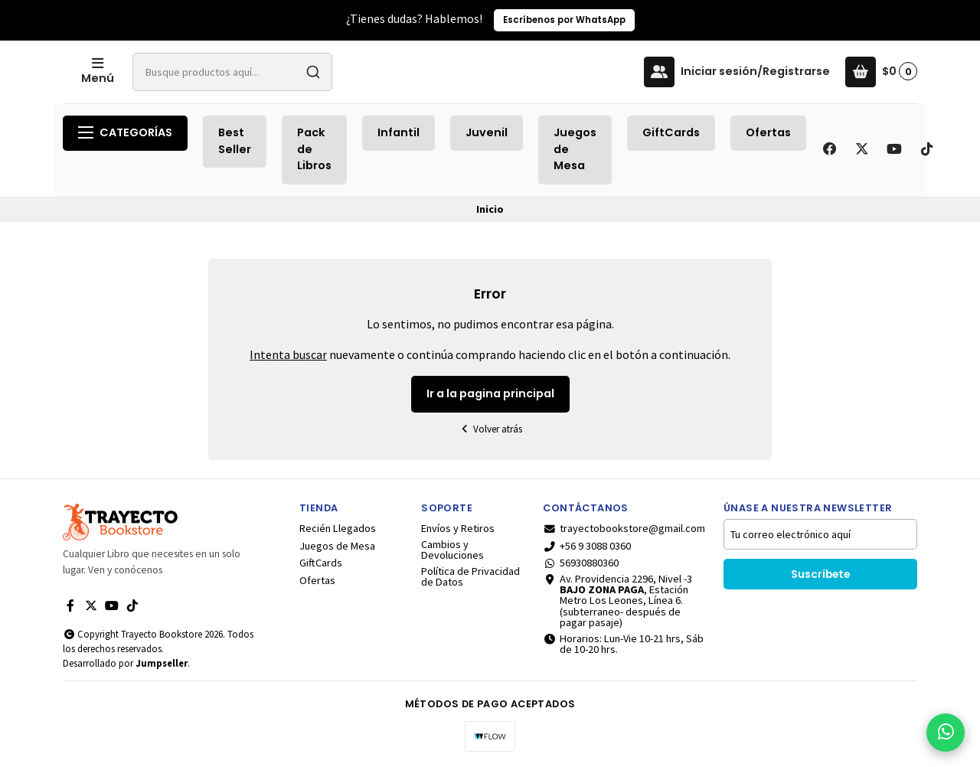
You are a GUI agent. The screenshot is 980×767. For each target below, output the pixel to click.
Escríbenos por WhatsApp (564, 20)
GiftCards (671, 132)
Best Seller (234, 141)
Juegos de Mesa (575, 149)
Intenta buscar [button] (288, 354)
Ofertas (768, 132)
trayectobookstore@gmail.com (624, 528)
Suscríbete (820, 574)
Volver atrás (490, 429)
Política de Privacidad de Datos (470, 577)
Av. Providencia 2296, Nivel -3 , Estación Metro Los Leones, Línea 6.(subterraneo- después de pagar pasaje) (617, 600)
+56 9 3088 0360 (587, 545)
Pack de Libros (314, 149)
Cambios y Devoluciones (452, 550)
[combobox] (350, 72)
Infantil (398, 132)
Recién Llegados (337, 528)
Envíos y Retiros (458, 528)
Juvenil (487, 132)
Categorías (125, 132)
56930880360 (581, 562)
